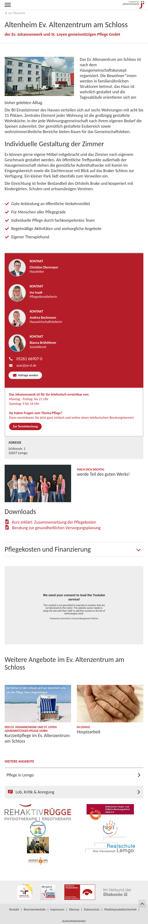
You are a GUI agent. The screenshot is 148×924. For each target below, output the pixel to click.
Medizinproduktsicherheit (120, 909)
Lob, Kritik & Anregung (31, 792)
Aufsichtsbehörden (74, 921)
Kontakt (14, 909)
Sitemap (74, 909)
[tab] (74, 549)
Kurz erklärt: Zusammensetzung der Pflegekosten (54, 522)
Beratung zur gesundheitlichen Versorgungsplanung (56, 527)
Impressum (57, 909)
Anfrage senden (27, 375)
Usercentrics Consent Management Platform (79, 618)
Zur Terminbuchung (25, 426)
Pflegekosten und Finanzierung (48, 549)
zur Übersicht (15, 13)
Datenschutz (91, 909)
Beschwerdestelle (35, 909)
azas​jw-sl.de (26, 365)
